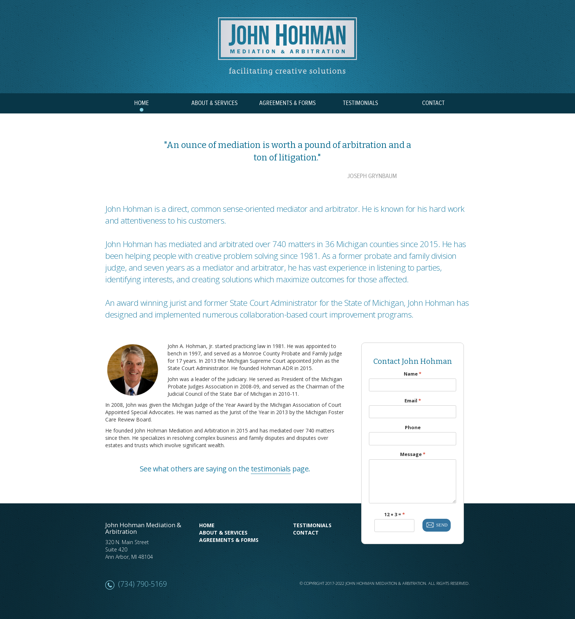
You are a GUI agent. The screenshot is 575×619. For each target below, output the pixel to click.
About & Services (223, 532)
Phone (413, 427)
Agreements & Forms (229, 539)
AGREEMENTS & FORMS (287, 103)
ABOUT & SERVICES (214, 103)
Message (412, 454)
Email (412, 400)
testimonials (271, 469)
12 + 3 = (394, 514)
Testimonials (312, 525)
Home (207, 525)
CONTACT (433, 103)
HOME (141, 103)
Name (412, 374)
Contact (306, 532)
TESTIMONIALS (360, 103)
